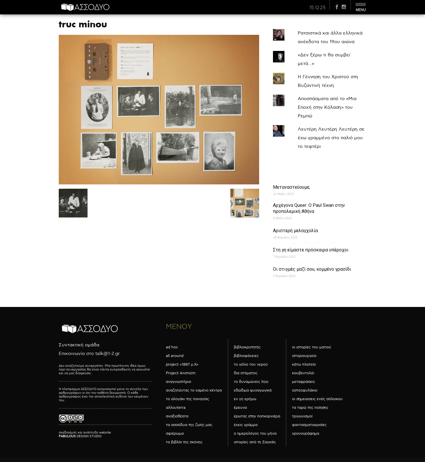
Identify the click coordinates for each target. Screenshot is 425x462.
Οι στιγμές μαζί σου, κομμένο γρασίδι (312, 269)
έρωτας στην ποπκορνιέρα (257, 416)
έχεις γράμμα (245, 425)
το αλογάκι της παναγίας (187, 399)
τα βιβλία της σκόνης (184, 442)
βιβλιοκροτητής (247, 347)
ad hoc (172, 347)
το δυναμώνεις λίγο (251, 381)
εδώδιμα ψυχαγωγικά (253, 390)
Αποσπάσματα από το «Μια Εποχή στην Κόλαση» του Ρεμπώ (327, 107)
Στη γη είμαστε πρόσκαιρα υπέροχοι (310, 250)
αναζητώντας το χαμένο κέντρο (194, 390)
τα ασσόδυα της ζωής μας (189, 425)
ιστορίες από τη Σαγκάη (255, 442)
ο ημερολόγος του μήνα (255, 433)
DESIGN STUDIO (80, 436)
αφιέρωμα (175, 433)
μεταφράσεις (303, 381)
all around (174, 356)
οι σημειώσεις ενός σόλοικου (317, 399)
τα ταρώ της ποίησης (310, 407)
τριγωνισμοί (302, 416)
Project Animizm (181, 373)
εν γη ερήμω (245, 399)
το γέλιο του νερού (251, 364)
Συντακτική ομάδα (79, 345)
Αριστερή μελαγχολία (295, 230)
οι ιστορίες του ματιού (311, 347)
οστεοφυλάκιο (304, 390)
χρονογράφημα (305, 433)
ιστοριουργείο (304, 356)
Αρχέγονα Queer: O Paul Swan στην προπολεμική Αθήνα (309, 208)
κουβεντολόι (303, 373)
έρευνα (240, 407)
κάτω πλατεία (304, 364)
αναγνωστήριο (178, 381)
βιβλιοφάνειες (246, 356)
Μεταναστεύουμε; (291, 187)
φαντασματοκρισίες (309, 425)
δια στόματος (245, 373)
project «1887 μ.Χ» (182, 364)
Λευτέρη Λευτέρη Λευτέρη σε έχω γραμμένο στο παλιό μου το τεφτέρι (331, 138)
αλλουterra (175, 407)
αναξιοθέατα (177, 416)
